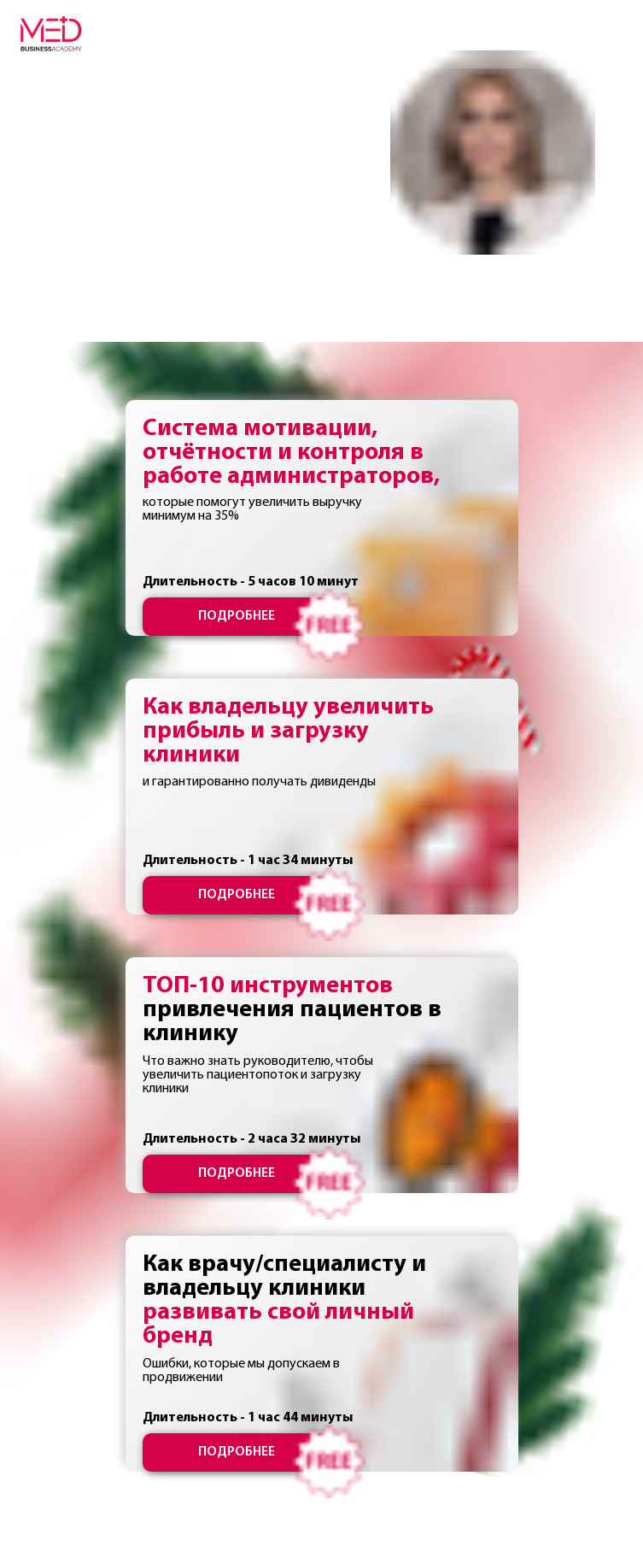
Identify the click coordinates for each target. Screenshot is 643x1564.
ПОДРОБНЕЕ (236, 616)
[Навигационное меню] (614, 34)
